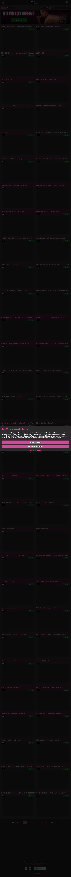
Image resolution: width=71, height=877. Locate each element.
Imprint (32, 450)
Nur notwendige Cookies (35, 446)
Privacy (39, 450)
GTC (36, 450)
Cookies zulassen (35, 442)
